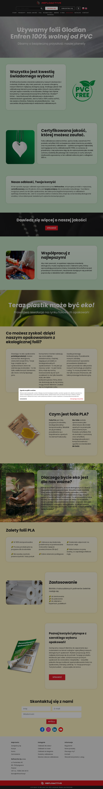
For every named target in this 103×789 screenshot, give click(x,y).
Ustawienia (23, 399)
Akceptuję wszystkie (76, 399)
